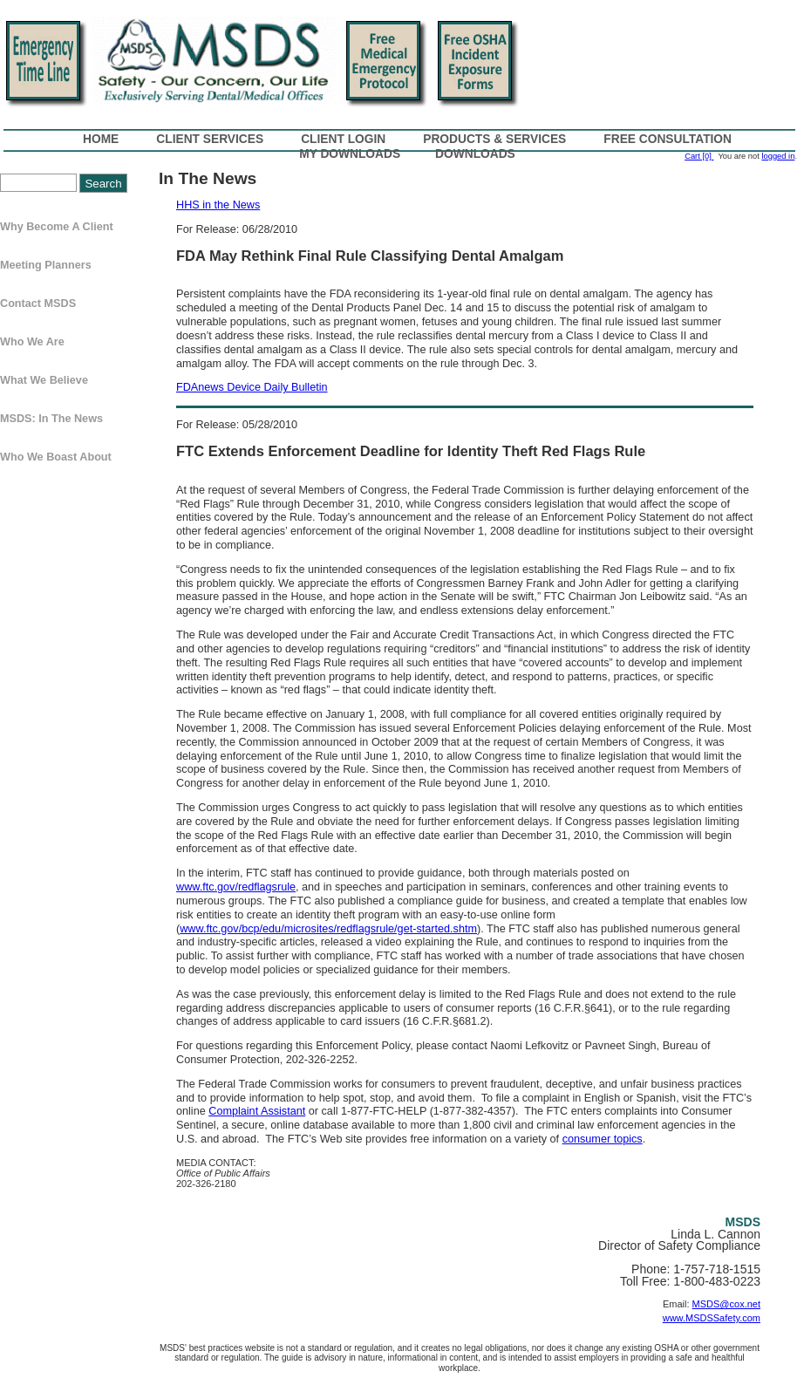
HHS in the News (218, 205)
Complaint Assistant (256, 1111)
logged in (777, 156)
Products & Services (494, 139)
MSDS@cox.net (726, 1304)
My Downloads (349, 153)
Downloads (475, 153)
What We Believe (44, 380)
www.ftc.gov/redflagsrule (236, 887)
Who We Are (32, 342)
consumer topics (602, 1139)
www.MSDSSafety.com (711, 1318)
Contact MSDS (38, 303)
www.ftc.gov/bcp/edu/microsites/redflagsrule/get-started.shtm (328, 929)
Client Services (209, 139)
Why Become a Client (56, 227)
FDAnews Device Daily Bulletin (252, 387)
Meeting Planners (46, 265)
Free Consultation (667, 139)
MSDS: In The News (51, 419)
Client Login (343, 139)
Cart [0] (699, 156)
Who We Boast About (56, 457)
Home (101, 139)
